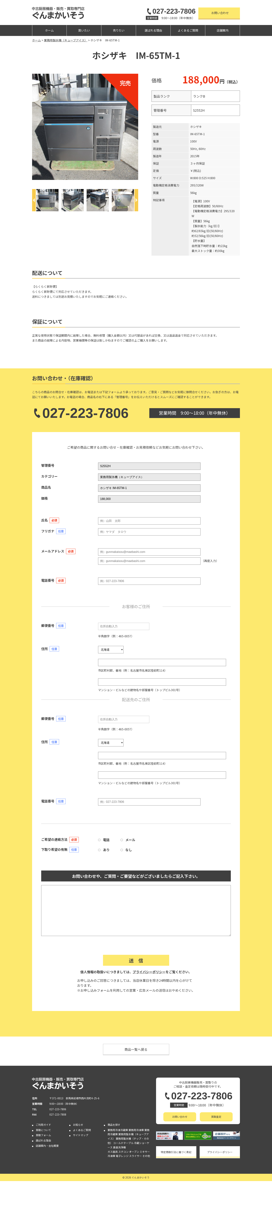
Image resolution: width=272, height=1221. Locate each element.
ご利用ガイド (43, 1124)
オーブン (134, 1151)
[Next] (136, 200)
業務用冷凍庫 (136, 1130)
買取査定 (216, 1116)
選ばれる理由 (153, 30)
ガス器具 (113, 1151)
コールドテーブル (123, 1143)
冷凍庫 (111, 1156)
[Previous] (34, 200)
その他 (146, 1156)
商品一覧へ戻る (136, 1049)
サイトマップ (80, 1135)
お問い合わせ (220, 13)
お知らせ (78, 1124)
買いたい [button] (84, 30)
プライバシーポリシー (149, 971)
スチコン (123, 1151)
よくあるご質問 (188, 30)
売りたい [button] (119, 30)
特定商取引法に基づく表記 (176, 1152)
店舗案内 (222, 30)
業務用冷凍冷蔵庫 (118, 1130)
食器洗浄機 (119, 1147)
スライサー (135, 1156)
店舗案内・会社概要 (47, 1145)
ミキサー (145, 1151)
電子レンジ (122, 1156)
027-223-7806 (171, 11)
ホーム (49, 30)
